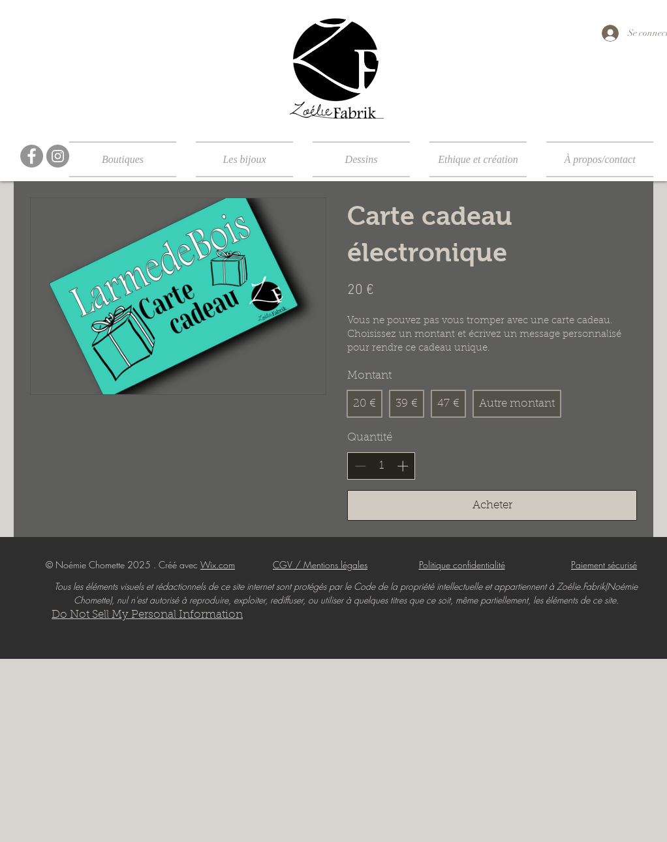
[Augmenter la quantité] (402, 466)
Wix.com (217, 565)
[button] (127, 159)
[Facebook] (31, 156)
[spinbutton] (381, 466)
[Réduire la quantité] (360, 466)
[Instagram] (57, 156)
